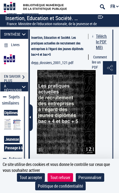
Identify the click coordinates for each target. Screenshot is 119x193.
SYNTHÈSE (15, 34)
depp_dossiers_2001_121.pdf (52, 62)
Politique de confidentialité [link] (60, 186)
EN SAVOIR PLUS (16, 77)
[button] (109, 68)
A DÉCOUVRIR (15, 86)
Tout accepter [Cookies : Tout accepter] (31, 177)
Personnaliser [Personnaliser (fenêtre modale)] (90, 177)
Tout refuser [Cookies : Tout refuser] (60, 177)
